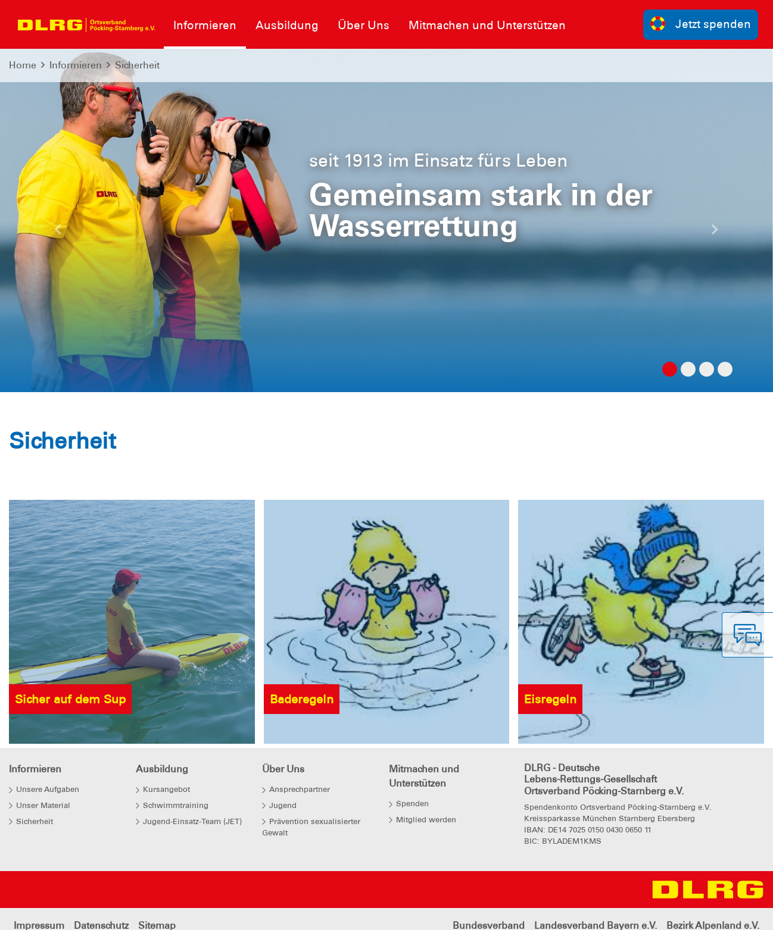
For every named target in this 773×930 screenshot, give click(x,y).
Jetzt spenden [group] (701, 23)
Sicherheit (137, 65)
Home (22, 65)
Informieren (75, 65)
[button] (58, 233)
